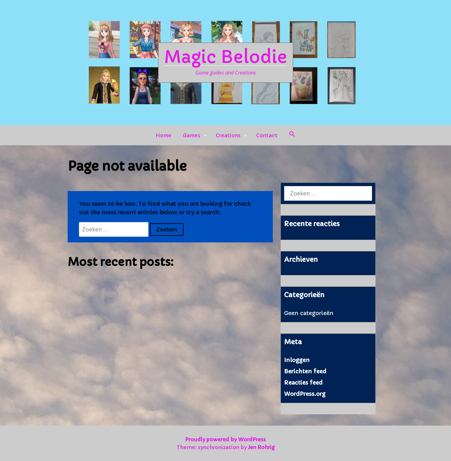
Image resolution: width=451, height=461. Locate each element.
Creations (228, 135)
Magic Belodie (225, 57)
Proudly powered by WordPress (225, 439)
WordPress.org (304, 393)
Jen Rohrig (261, 447)
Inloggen (297, 360)
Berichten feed (305, 371)
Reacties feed (303, 382)
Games (191, 135)
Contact (266, 135)
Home (163, 135)
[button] (292, 135)
